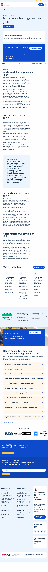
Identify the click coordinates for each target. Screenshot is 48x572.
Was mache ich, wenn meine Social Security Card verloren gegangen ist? (23, 416)
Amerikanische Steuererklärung (4, 490)
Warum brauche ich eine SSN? (23, 62)
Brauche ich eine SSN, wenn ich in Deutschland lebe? (19, 396)
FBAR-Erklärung (4, 492)
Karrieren (3, 514)
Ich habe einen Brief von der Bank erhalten (23, 495)
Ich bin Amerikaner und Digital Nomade (22, 502)
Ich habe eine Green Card (22, 497)
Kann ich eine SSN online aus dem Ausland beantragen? (20, 382)
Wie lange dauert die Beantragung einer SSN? (17, 391)
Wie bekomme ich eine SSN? (11, 62)
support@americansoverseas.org (15, 52)
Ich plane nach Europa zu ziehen (22, 505)
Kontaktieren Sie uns (8, 26)
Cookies (26, 554)
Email (6, 291)
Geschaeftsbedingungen (6, 511)
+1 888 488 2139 (9, 57)
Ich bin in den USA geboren (23, 489)
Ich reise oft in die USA (22, 498)
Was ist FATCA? (20, 513)
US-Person (19, 101)
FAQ (45, 62)
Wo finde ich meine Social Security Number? (16, 401)
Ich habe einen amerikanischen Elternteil (22, 492)
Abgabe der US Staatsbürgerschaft (5, 501)
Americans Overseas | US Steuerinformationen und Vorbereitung (5, 4)
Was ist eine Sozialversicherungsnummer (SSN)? (18, 363)
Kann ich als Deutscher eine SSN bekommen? (17, 372)
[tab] (24, 363)
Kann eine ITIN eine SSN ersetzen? (14, 410)
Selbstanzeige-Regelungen (7, 495)
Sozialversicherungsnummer (36, 62)
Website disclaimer (5, 513)
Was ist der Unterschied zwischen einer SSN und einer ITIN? (21, 406)
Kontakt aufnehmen (39, 265)
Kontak (11, 258)
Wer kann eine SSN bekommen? (13, 367)
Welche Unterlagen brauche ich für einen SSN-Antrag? (19, 387)
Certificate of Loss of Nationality (5, 503)
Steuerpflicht (20, 511)
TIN (20, 100)
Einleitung (4, 62)
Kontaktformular (8, 288)
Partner (2, 516)
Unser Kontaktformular (35, 47)
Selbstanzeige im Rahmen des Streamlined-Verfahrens (7, 498)
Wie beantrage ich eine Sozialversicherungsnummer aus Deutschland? (23, 377)
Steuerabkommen (21, 516)
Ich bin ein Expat (20, 500)
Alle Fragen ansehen (8, 421)
